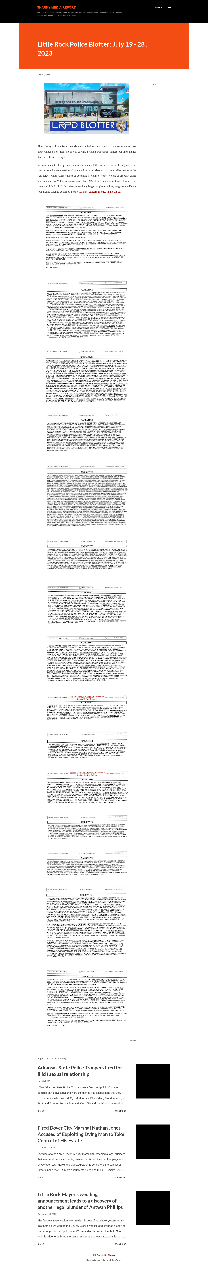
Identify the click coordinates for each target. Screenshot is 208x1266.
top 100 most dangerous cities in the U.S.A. (97, 191)
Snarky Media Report (56, 7)
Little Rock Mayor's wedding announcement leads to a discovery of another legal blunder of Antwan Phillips (80, 1200)
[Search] (158, 7)
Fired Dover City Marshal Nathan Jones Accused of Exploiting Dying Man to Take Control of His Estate (81, 1134)
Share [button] (154, 84)
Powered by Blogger (104, 1255)
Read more (120, 1111)
